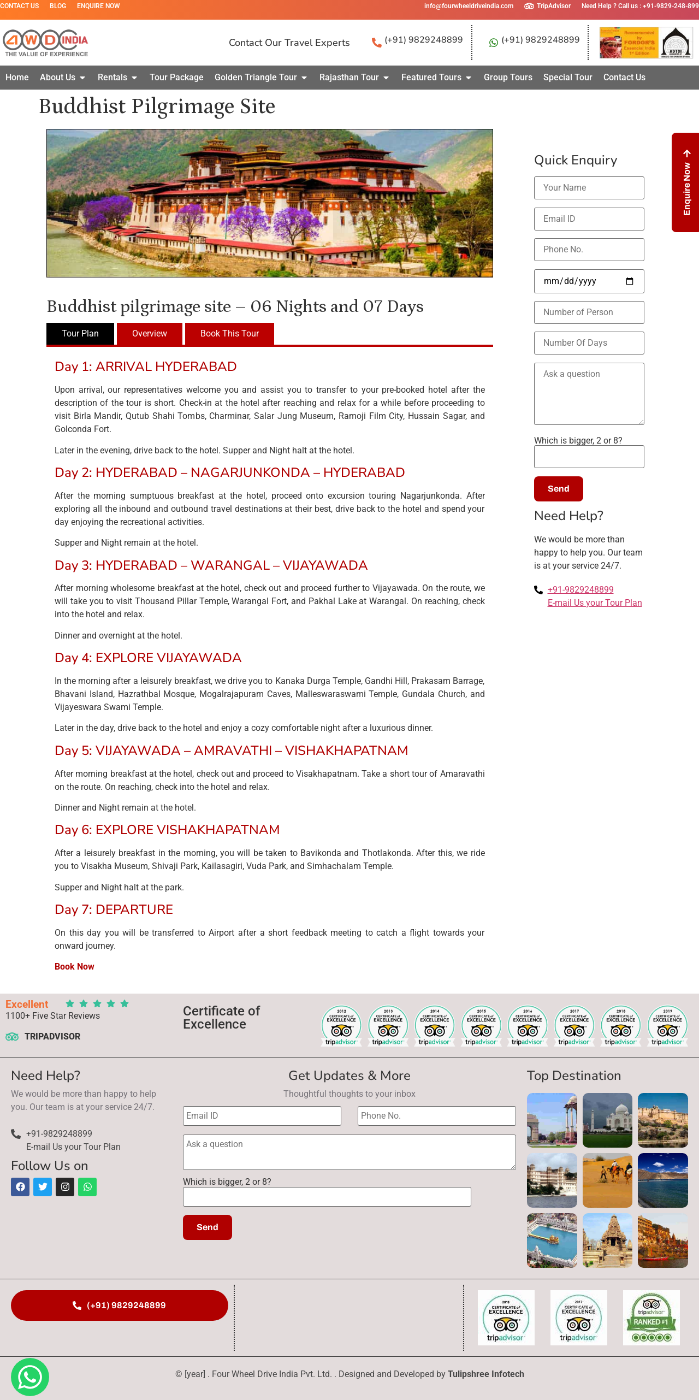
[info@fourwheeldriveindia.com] (417, 6)
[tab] (80, 334)
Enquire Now (98, 6)
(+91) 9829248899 (423, 40)
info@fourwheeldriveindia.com (468, 6)
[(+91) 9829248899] (377, 43)
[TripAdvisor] (529, 6)
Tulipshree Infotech (486, 1374)
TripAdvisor (554, 6)
